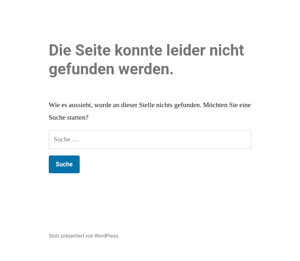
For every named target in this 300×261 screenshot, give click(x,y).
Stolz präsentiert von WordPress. (84, 236)
